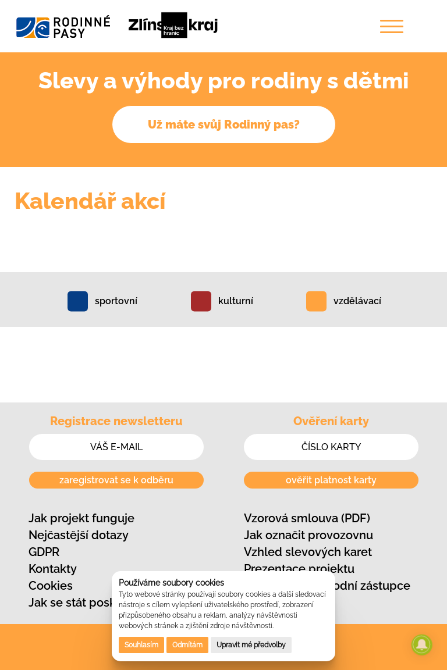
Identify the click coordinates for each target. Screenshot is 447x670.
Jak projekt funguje (81, 518)
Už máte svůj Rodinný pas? (224, 124)
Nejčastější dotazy (79, 535)
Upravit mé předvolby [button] (251, 645)
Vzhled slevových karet (308, 552)
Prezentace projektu (299, 569)
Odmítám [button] (187, 645)
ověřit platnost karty (331, 480)
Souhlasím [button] (141, 645)
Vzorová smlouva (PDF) (307, 518)
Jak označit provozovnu (308, 535)
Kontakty (53, 569)
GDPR (44, 552)
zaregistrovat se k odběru (116, 480)
